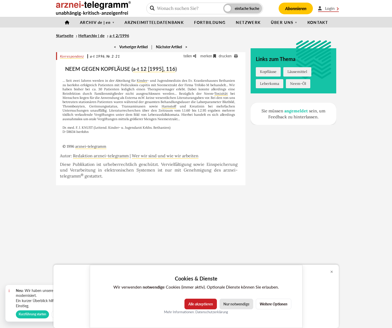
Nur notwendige (236, 304)
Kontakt (317, 22)
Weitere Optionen (273, 304)
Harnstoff (169, 106)
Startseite (64, 35)
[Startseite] (67, 22)
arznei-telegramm (90, 146)
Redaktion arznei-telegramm (101, 155)
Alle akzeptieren (200, 304)
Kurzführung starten (32, 314)
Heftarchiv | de (91, 35)
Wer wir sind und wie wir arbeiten (165, 155)
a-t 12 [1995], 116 (154, 69)
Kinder (142, 80)
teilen (189, 56)
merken (208, 56)
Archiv (95, 22)
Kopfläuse (268, 71)
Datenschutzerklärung (211, 312)
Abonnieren (295, 8)
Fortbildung (209, 22)
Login (328, 8)
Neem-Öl (298, 83)
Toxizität (221, 93)
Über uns (282, 22)
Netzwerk (248, 22)
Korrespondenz (72, 56)
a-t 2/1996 (119, 35)
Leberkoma (269, 83)
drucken (228, 56)
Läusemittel (297, 71)
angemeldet (296, 110)
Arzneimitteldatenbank (154, 22)
